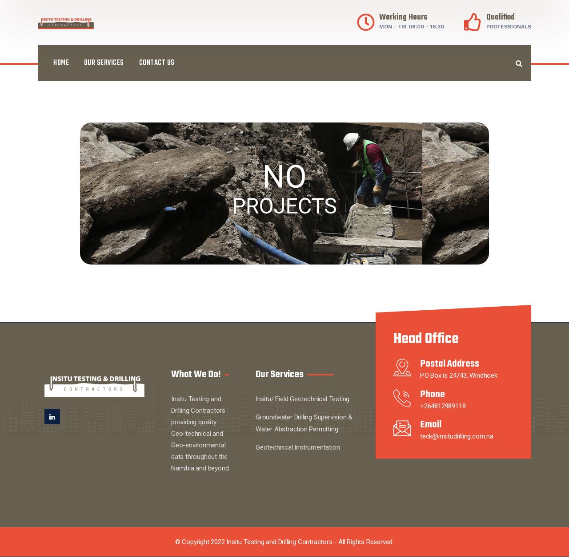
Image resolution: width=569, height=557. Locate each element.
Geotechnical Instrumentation (298, 447)
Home (61, 63)
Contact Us (157, 63)
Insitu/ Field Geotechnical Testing (302, 399)
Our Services (104, 63)
